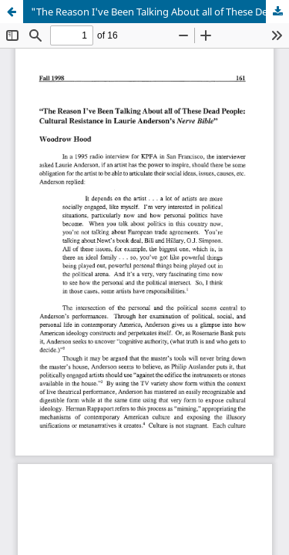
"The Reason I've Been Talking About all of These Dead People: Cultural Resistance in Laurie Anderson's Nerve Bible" (160, 11)
